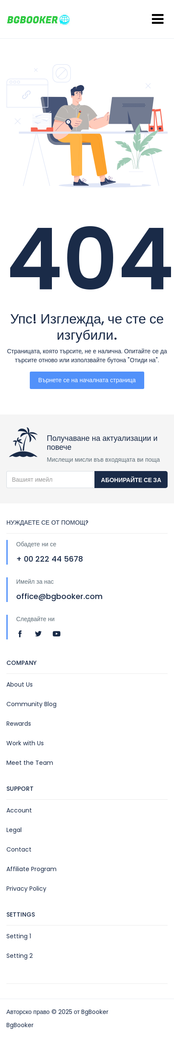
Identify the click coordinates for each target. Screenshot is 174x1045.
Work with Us (25, 743)
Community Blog (31, 704)
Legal (14, 830)
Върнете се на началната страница (87, 380)
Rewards (18, 723)
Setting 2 (19, 955)
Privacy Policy (26, 888)
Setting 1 (18, 936)
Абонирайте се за (131, 480)
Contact (18, 849)
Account (19, 810)
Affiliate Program (31, 869)
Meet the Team (29, 762)
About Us (19, 684)
